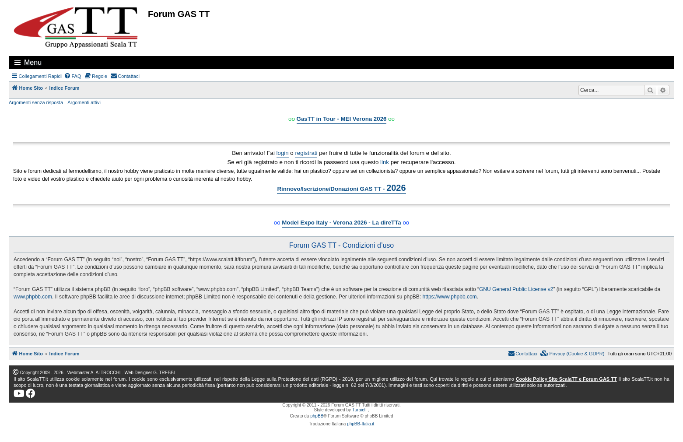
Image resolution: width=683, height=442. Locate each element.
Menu (33, 62)
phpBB (316, 416)
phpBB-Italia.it (360, 423)
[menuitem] (72, 76)
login (283, 153)
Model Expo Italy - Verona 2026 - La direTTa (341, 222)
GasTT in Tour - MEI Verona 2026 (342, 119)
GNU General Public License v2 (516, 289)
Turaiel (358, 409)
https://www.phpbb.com (450, 297)
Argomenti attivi (84, 102)
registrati (306, 153)
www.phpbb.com (33, 297)
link (384, 162)
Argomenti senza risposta (36, 102)
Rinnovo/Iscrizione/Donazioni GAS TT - (341, 188)
